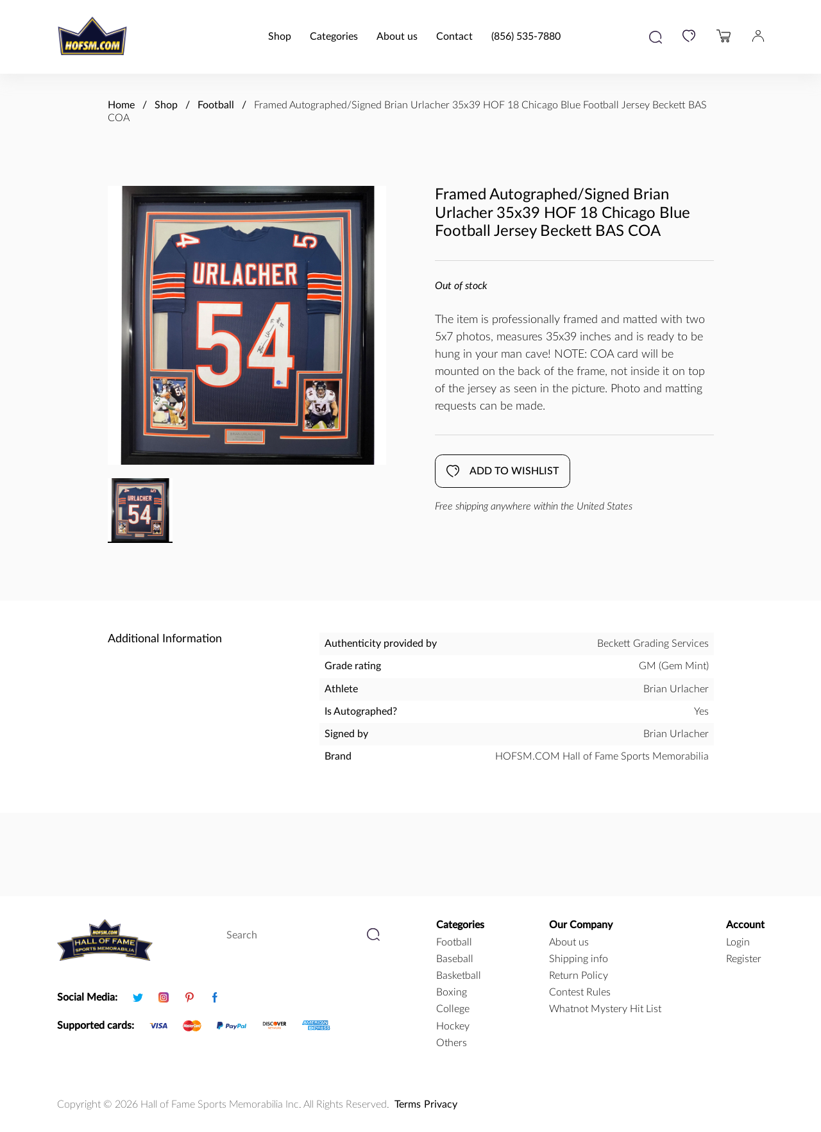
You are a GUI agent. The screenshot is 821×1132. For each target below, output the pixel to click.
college (453, 1009)
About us (397, 36)
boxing (451, 992)
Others (451, 1043)
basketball (458, 975)
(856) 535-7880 (526, 36)
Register (743, 959)
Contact (454, 36)
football (454, 942)
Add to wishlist (502, 471)
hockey (453, 1026)
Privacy (440, 1104)
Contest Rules (580, 992)
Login (738, 942)
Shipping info (578, 959)
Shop (279, 36)
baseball (454, 959)
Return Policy (578, 975)
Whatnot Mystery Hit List (605, 1009)
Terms (407, 1104)
